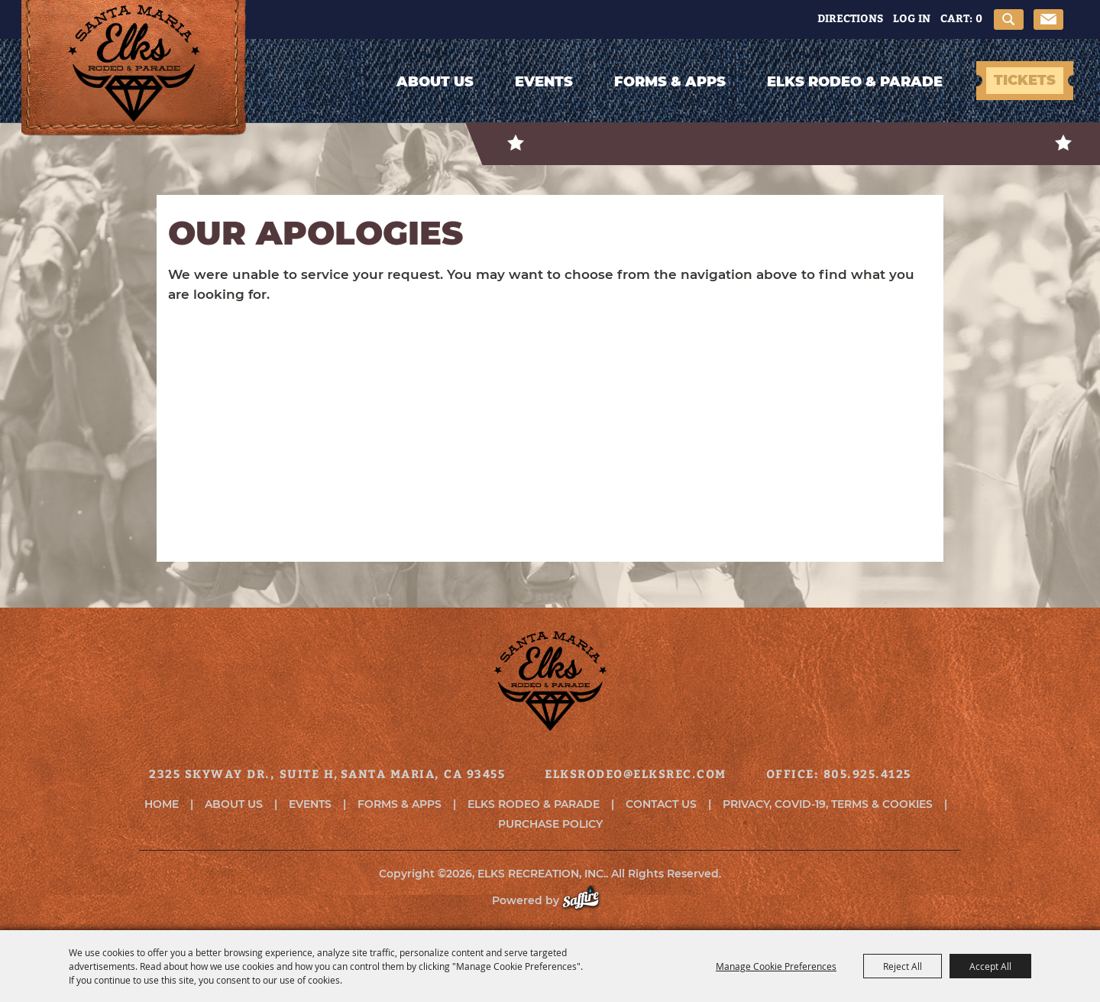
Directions (850, 18)
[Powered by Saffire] (588, 900)
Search (1009, 19)
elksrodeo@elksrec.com (635, 773)
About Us (435, 81)
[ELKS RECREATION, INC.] (134, 85)
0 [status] (978, 18)
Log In (911, 18)
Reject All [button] (902, 966)
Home (161, 804)
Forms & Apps (670, 81)
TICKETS (1025, 80)
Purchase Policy (550, 824)
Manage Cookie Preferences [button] (776, 966)
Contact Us (661, 804)
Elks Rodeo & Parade (855, 81)
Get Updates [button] (1048, 19)
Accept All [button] (990, 966)
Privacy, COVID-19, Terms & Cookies (828, 804)
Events (544, 81)
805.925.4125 (867, 773)
